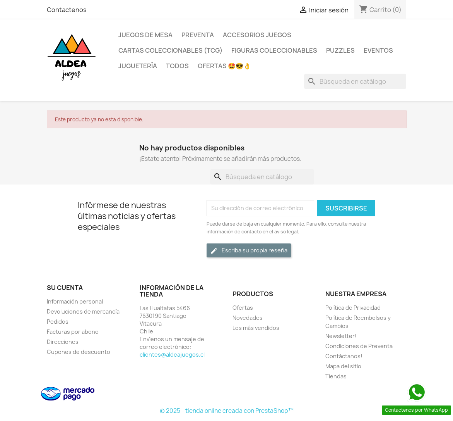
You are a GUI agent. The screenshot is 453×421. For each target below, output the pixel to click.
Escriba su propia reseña (248, 251)
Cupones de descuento (78, 351)
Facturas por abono (73, 331)
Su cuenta (65, 287)
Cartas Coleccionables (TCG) (170, 50)
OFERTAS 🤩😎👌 (224, 66)
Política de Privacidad (353, 307)
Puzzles (340, 50)
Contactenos (67, 9)
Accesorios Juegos (257, 35)
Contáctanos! (343, 356)
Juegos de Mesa (145, 35)
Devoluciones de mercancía (83, 311)
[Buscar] (355, 81)
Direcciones (63, 341)
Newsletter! (341, 336)
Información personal (75, 301)
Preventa (197, 35)
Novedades (247, 317)
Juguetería (137, 66)
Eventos (378, 50)
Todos (177, 66)
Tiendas (336, 376)
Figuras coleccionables (274, 50)
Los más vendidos (255, 327)
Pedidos (57, 321)
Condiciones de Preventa (359, 346)
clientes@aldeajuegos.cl (172, 354)
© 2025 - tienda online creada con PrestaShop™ (227, 411)
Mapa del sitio (343, 366)
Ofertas (242, 307)
